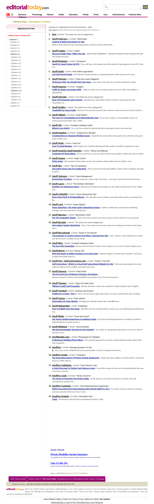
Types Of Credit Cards (84, 283)
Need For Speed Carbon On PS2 (65, 64)
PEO (58, 484)
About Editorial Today (52, 499)
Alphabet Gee (16, 66)
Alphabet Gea (16, 57)
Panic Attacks (79, 298)
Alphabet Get (15, 97)
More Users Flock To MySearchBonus (68, 197)
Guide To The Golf (102, 261)
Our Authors (105, 499)
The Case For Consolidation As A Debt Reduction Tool (75, 118)
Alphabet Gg (15, 106)
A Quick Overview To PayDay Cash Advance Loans (73, 368)
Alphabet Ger (16, 94)
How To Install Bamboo (62, 146)
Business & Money (22, 15)
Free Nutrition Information (83, 184)
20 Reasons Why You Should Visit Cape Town (71, 82)
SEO (65, 484)
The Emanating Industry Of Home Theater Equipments (75, 358)
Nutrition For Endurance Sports (65, 186)
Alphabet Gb (15, 45)
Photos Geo (65, 473)
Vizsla (54, 399)
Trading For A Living (60, 293)
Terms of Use (78, 499)
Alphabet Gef (16, 69)
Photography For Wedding (88, 337)
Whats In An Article (60, 128)
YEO (72, 484)
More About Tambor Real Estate (66, 225)
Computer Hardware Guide (81, 125)
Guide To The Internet (87, 233)
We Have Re (57, 329)
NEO (54, 484)
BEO (32, 484)
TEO (69, 484)
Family (85, 15)
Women (50, 15)
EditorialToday (61, 489)
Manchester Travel (82, 215)
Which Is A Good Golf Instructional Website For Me (91, 264)
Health (61, 15)
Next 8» (85, 473)
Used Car (76, 143)
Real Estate (82, 39)
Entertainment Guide (80, 479)
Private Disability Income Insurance (69, 454)
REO (62, 484)
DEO (39, 484)
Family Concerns (83, 376)
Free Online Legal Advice (83, 72)
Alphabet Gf (14, 103)
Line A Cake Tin (59, 463)
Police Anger (57, 161)
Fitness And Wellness (99, 151)
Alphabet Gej (15, 78)
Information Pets (85, 396)
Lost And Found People (62, 74)
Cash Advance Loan (89, 365)
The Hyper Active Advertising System (84, 207)
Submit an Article (91, 499)
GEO (43, 484)
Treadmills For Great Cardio (64, 110)
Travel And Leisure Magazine (87, 79)
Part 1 (73, 293)
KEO (47, 484)
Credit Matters (81, 115)
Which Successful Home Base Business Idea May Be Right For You (80, 389)
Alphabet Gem (16, 85)
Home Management (84, 176)
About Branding (82, 327)
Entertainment (118, 15)
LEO (50, 484)
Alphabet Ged (16, 63)
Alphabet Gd (15, 51)
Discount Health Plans (61, 53)
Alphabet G (13, 39)
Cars (106, 15)
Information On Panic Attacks (65, 301)
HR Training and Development (43, 492)
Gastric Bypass (79, 205)
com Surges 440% (74, 89)
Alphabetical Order (26, 28)
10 (59, 473)
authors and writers (47, 489)
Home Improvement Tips (86, 194)
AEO (28, 484)
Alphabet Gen (16, 88)
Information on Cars (64, 479)
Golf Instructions (59, 264)
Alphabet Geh (16, 72)
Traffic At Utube (59, 89)
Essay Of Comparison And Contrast (67, 100)
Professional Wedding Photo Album (67, 340)
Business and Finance (84, 291)
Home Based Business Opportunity (94, 386)
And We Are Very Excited (82, 329)
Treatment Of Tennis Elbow (64, 153)
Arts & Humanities (120, 492)
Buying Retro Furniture (62, 179)
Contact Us (66, 499)
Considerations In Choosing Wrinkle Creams (71, 135)
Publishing (83, 306)
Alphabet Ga (14, 42)
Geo (90, 27)
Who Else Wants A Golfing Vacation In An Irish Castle (75, 253)
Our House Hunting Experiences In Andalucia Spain (74, 319)
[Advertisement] (75, 425)
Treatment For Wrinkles (86, 133)
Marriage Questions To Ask (80, 347)
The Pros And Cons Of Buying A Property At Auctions (75, 274)
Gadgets (79, 87)
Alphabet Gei (15, 75)
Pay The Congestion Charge (64, 217)
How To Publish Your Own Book (65, 309)
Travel (96, 15)
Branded (67, 329)
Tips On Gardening (78, 166)
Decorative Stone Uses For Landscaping (69, 168)
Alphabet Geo (16, 91)
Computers (81, 61)
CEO (35, 484)
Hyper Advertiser (59, 207)
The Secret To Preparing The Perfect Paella (70, 378)
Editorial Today (20, 22)
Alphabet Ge (15, 54)
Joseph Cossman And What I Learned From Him (87, 235)
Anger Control (79, 158)
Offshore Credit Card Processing (66, 286)
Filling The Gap (78, 53)
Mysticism (135, 492)
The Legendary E (59, 235)
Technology (37, 15)
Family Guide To (35, 479)
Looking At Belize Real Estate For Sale (68, 42)
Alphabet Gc (14, 48)
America (103, 489)
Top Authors (53, 30)
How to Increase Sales (69, 492)
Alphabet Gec (16, 60)
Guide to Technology (97, 479)
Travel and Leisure (81, 316)
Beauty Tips (79, 251)
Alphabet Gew (16, 100)
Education (73, 15)
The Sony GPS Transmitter (63, 246)
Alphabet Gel (15, 82)
